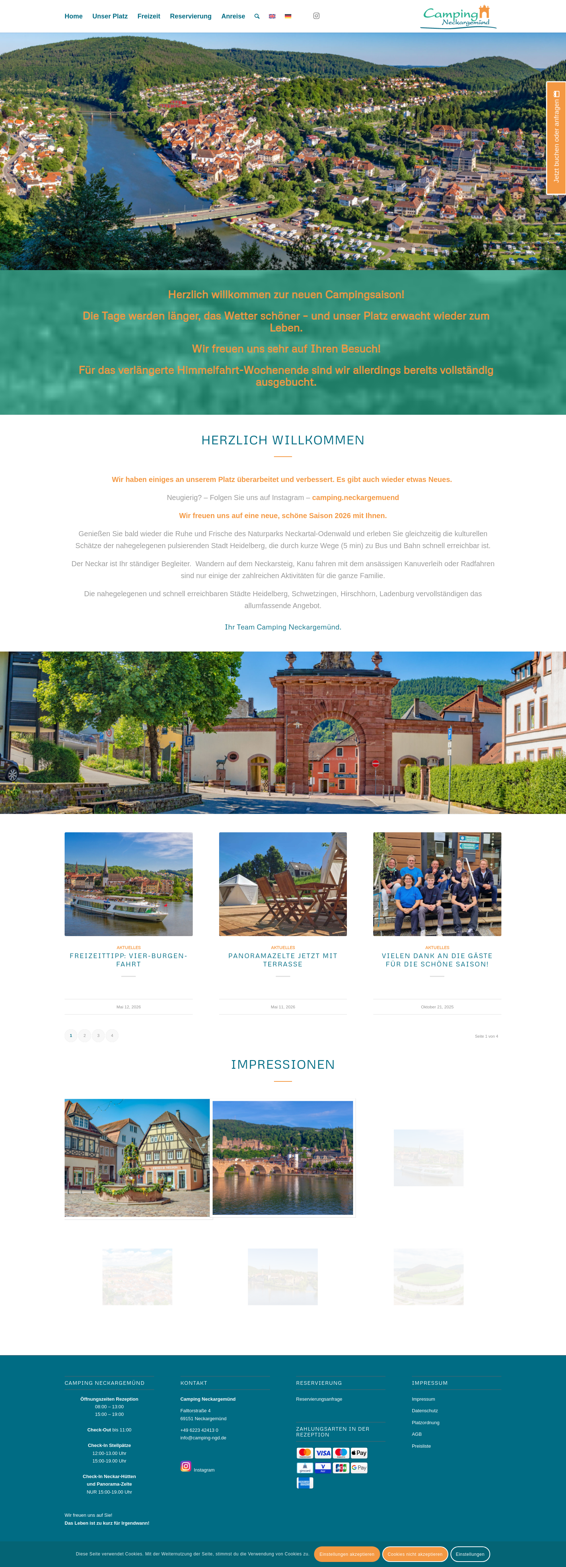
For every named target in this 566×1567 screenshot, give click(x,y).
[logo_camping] (457, 16)
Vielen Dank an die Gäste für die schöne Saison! (437, 960)
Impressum (423, 1399)
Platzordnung (426, 1422)
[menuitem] (73, 16)
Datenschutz (425, 1410)
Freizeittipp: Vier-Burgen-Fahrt (129, 960)
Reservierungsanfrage (319, 1399)
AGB (417, 1434)
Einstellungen (470, 1554)
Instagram (203, 1470)
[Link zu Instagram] (316, 15)
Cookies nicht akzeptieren (415, 1554)
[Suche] (257, 16)
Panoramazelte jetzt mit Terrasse (283, 960)
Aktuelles (129, 947)
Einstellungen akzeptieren (346, 1554)
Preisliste (421, 1446)
